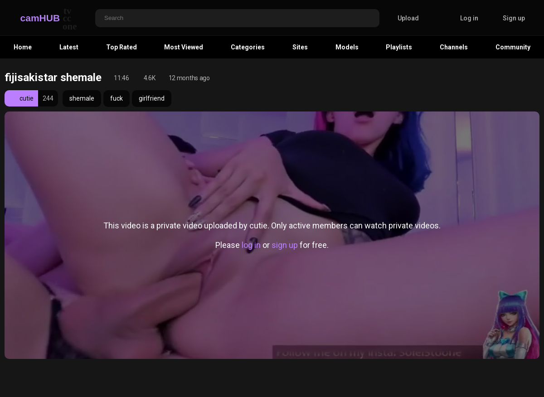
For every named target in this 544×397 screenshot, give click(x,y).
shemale (81, 98)
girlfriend (152, 98)
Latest (68, 47)
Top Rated (121, 47)
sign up (285, 245)
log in (251, 245)
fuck (116, 98)
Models (347, 47)
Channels (454, 47)
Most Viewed (183, 47)
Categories (248, 47)
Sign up (514, 18)
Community (512, 47)
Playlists (399, 47)
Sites (300, 47)
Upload (401, 18)
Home (23, 47)
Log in (469, 18)
